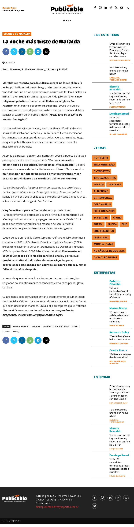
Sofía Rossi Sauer (119, 63)
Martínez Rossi (62, 329)
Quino (7, 334)
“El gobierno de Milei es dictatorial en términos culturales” (119, 320)
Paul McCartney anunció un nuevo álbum (119, 74)
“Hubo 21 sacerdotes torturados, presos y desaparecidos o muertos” (119, 127)
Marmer (47, 329)
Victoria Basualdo (115, 91)
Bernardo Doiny (119, 335)
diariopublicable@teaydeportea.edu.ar (57, 510)
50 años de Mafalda (16, 37)
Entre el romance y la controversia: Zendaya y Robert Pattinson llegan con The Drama (119, 53)
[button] (128, 9)
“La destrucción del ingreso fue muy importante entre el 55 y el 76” (119, 101)
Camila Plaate (118, 353)
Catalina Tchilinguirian (118, 82)
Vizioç (16, 334)
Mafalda (36, 329)
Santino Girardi (118, 346)
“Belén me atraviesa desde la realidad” (120, 358)
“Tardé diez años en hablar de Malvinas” (120, 340)
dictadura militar (21, 329)
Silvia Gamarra (118, 137)
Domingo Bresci (119, 116)
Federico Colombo (114, 286)
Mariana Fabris (118, 304)
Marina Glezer (118, 311)
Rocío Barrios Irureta (117, 365)
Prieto (75, 329)
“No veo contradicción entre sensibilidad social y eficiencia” (120, 296)
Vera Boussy (116, 328)
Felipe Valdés (117, 110)
